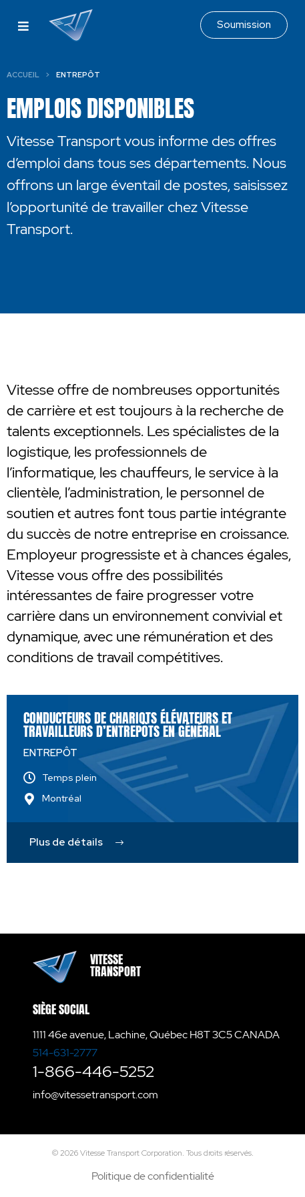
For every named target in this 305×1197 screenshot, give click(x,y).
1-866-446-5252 (93, 1071)
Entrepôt (50, 753)
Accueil (23, 74)
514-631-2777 (65, 1053)
